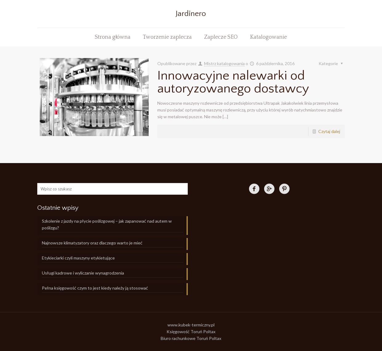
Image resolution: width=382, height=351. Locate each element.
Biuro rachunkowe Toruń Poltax (191, 338)
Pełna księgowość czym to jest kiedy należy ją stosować (95, 288)
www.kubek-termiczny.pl (191, 324)
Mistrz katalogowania (224, 63)
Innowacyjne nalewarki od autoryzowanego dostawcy (233, 82)
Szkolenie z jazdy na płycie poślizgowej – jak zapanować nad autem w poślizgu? (107, 224)
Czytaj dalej (329, 131)
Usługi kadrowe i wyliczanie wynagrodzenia (83, 272)
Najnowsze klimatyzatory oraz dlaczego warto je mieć (92, 242)
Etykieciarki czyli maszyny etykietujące (78, 257)
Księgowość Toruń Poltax (191, 331)
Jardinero (191, 14)
